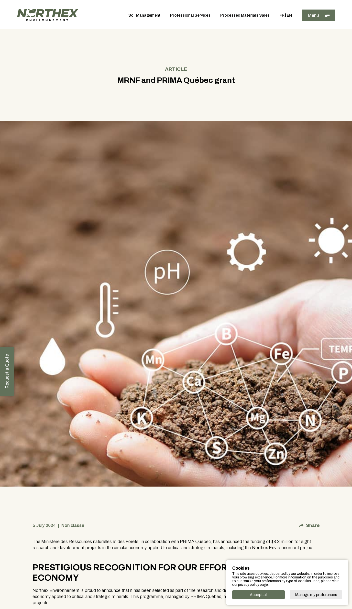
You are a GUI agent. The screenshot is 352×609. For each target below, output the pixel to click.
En (289, 15)
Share (309, 528)
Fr (282, 15)
